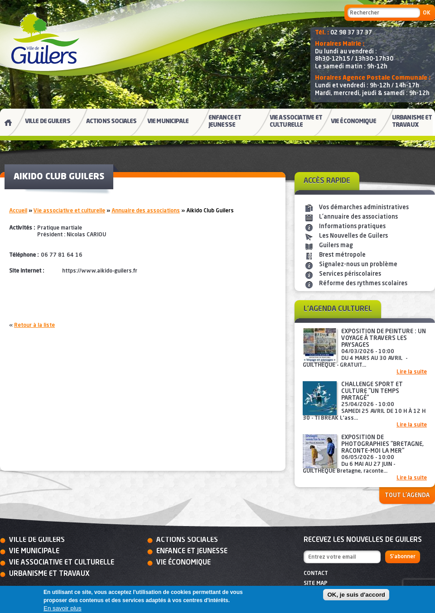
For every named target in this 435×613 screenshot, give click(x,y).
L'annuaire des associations (358, 217)
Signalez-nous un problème (358, 265)
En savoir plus (63, 608)
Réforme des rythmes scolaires (363, 284)
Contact (316, 573)
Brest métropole (342, 255)
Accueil (18, 211)
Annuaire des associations (145, 211)
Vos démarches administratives (364, 208)
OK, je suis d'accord (356, 594)
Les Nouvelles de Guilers (353, 236)
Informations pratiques (352, 227)
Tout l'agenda (407, 495)
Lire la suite (411, 372)
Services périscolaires (350, 274)
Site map (316, 583)
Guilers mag (336, 246)
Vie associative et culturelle (69, 211)
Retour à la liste (34, 325)
